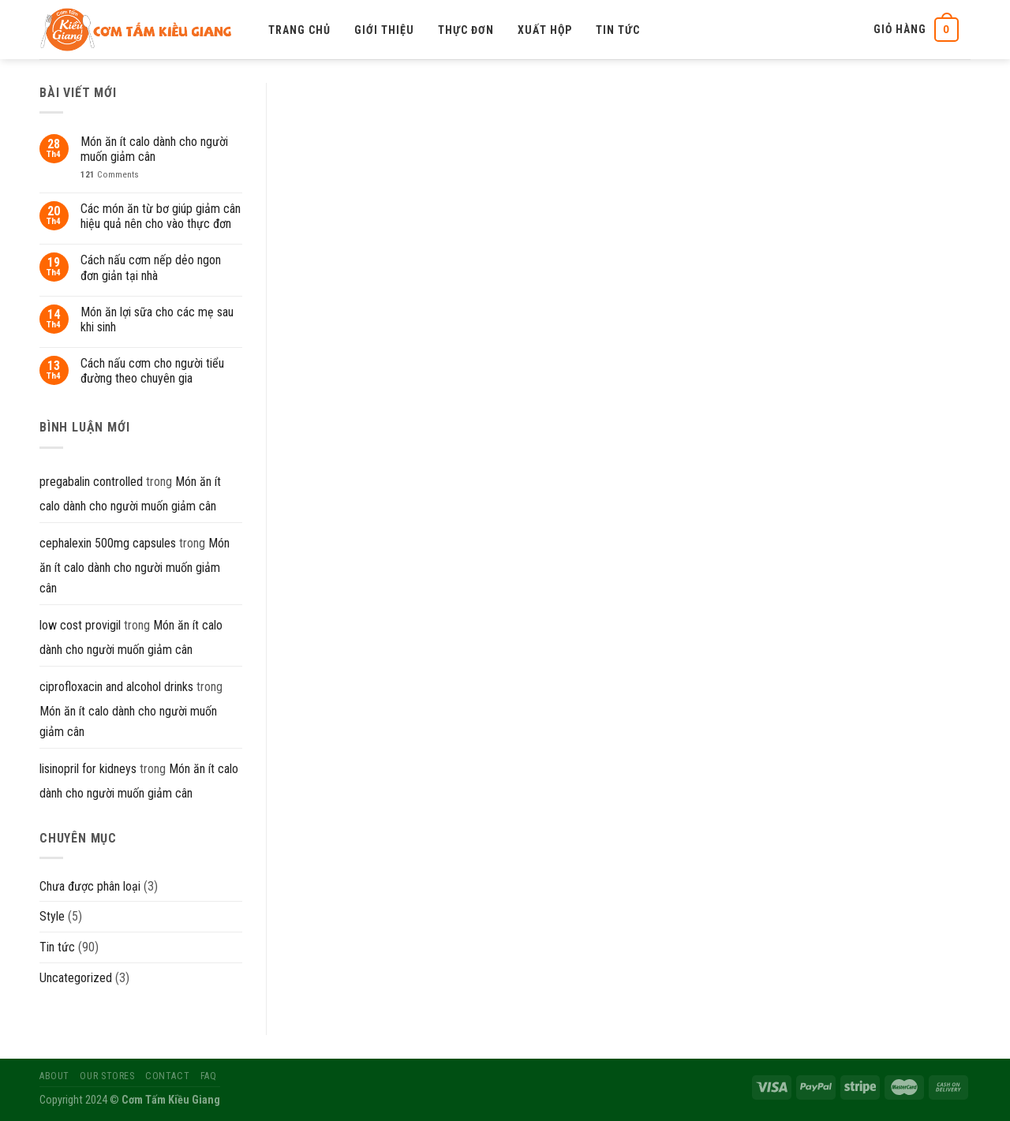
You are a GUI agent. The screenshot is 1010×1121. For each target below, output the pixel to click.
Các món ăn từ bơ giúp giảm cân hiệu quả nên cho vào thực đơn (160, 216)
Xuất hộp (545, 30)
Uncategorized (75, 977)
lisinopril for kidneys (88, 768)
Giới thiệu (384, 30)
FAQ (208, 1076)
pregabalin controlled (91, 481)
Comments (109, 175)
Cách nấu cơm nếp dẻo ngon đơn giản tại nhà (150, 267)
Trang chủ (299, 30)
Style (52, 916)
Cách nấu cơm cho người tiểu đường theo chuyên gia (152, 371)
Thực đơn (466, 30)
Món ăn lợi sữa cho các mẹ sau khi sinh (157, 319)
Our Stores (107, 1076)
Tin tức (618, 30)
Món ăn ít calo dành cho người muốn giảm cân (154, 149)
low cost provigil (80, 625)
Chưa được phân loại (89, 886)
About (54, 1076)
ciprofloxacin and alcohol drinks (116, 686)
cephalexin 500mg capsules (107, 543)
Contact (167, 1076)
